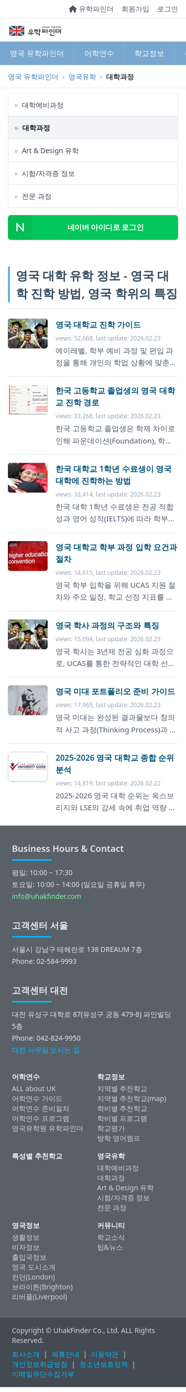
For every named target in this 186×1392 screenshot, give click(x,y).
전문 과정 (112, 1207)
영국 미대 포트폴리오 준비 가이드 (115, 691)
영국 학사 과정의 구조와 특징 (107, 625)
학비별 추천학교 (122, 1108)
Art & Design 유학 (125, 1187)
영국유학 (82, 76)
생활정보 (26, 1237)
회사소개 (26, 1354)
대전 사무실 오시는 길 (46, 1050)
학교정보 (149, 53)
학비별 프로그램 (122, 1118)
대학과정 (111, 1177)
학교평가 (111, 1128)
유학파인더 (91, 8)
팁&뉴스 (110, 1247)
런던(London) (33, 1276)
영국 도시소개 (34, 1267)
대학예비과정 (118, 1167)
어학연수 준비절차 (40, 1108)
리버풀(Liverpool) (39, 1296)
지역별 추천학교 (122, 1088)
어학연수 (99, 53)
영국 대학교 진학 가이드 (98, 324)
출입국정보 (29, 1257)
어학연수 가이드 (37, 1098)
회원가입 (135, 8)
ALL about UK (34, 1088)
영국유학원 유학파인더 (47, 1128)
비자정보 (26, 1247)
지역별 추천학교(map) (132, 1098)
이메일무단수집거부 (43, 1374)
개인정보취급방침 (39, 1364)
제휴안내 (65, 1354)
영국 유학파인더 (37, 53)
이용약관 (105, 1354)
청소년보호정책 (103, 1364)
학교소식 (111, 1237)
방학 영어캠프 (119, 1138)
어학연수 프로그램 (40, 1118)
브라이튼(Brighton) (42, 1286)
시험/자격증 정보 (123, 1197)
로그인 (167, 8)
